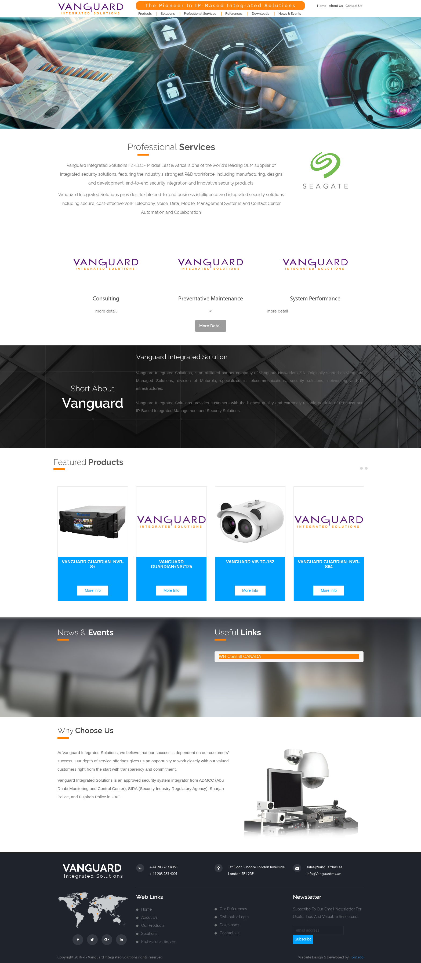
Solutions (149, 933)
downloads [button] (260, 14)
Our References (233, 909)
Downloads (229, 925)
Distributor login (234, 917)
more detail (210, 326)
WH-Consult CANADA (240, 656)
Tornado (357, 957)
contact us (354, 6)
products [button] (145, 14)
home (321, 6)
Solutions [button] (168, 14)
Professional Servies (158, 941)
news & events (289, 14)
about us (336, 6)
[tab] (289, 657)
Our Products (153, 925)
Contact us (229, 933)
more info (93, 590)
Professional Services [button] (200, 14)
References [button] (233, 14)
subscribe (303, 939)
